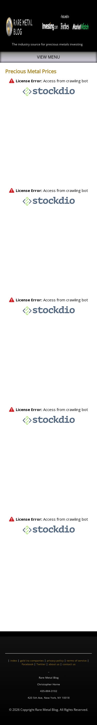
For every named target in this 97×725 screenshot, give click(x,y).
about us (54, 664)
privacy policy (55, 660)
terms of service (77, 660)
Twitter (41, 664)
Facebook (27, 664)
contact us (69, 664)
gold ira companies (32, 660)
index (13, 660)
